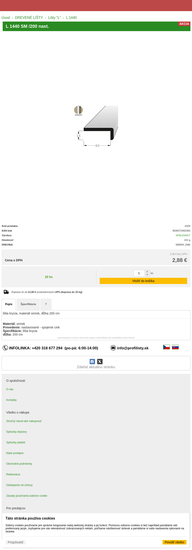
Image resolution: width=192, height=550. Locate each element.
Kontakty (11, 400)
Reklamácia (13, 474)
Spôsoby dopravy (16, 431)
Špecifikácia (28, 304)
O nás (9, 389)
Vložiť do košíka (143, 281)
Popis (8, 304)
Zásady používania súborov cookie (26, 495)
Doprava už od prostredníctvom (46, 292)
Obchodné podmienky (19, 463)
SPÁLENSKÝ (183, 235)
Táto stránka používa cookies (30, 518)
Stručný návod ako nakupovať (24, 421)
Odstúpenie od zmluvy (19, 485)
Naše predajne (15, 453)
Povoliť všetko (174, 542)
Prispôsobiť (16, 542)
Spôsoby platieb (15, 442)
